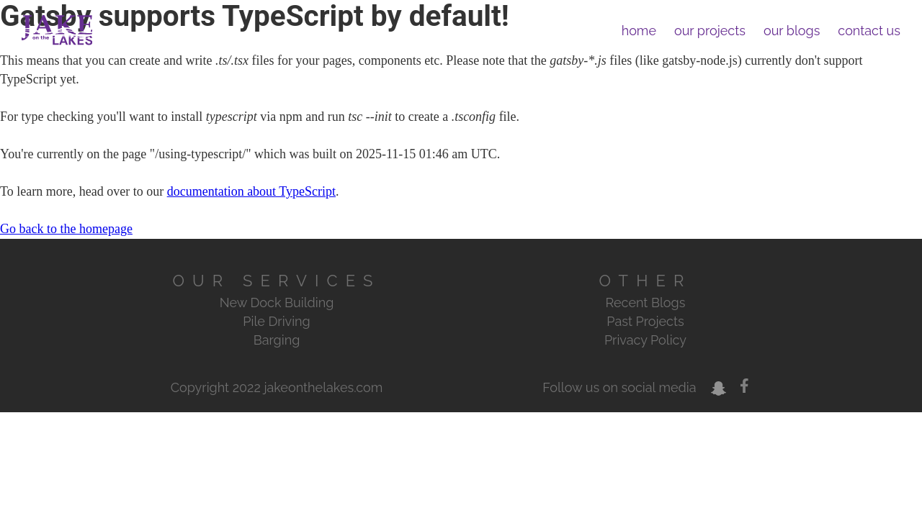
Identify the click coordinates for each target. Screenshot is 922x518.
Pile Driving (276, 321)
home (639, 30)
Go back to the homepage (66, 229)
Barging (277, 339)
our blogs (792, 30)
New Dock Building (277, 302)
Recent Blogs (646, 302)
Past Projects (645, 321)
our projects (710, 30)
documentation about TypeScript (251, 191)
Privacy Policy (645, 339)
